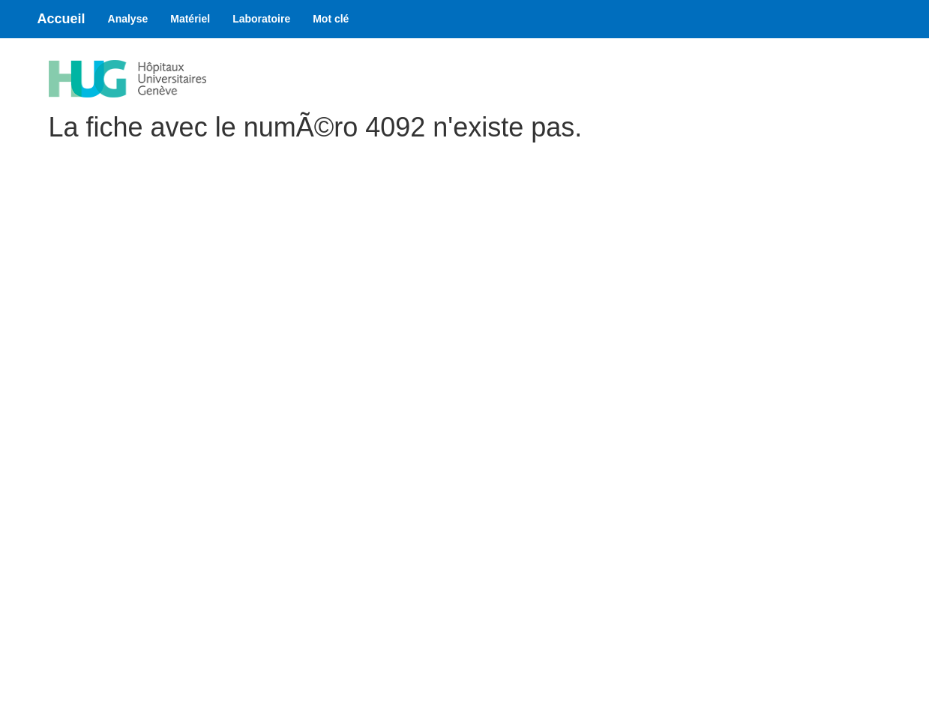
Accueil (61, 18)
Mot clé (331, 19)
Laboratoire (261, 19)
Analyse (128, 19)
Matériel (190, 19)
